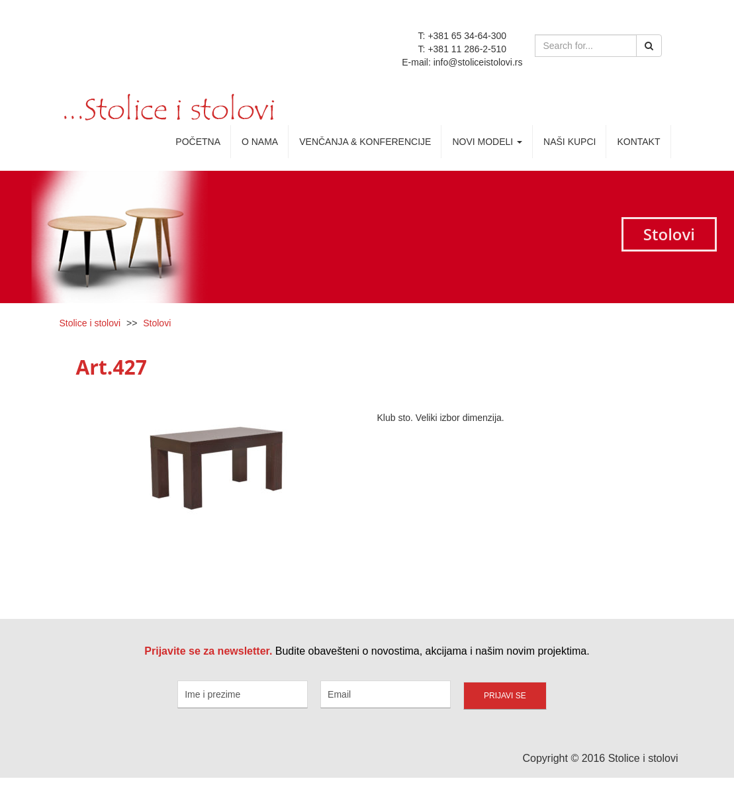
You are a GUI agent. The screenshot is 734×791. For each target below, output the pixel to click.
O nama (260, 141)
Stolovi (157, 323)
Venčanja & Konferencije (365, 141)
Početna (197, 141)
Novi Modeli (487, 141)
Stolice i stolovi (90, 323)
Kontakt (638, 141)
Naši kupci (569, 141)
